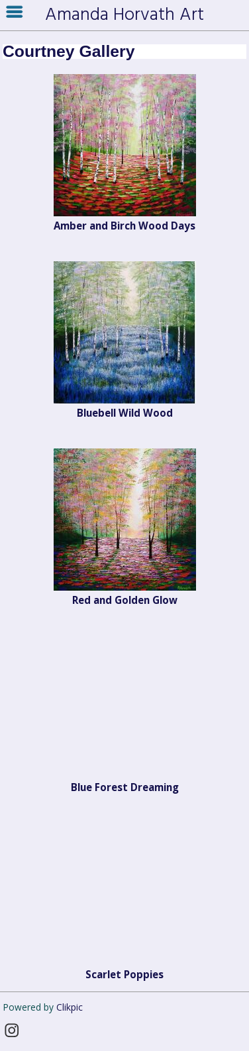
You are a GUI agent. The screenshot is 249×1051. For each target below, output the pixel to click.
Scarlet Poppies (124, 974)
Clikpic (69, 1007)
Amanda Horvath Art (124, 15)
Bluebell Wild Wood (125, 412)
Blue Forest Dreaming (125, 787)
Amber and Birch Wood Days (124, 225)
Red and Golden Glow (124, 600)
